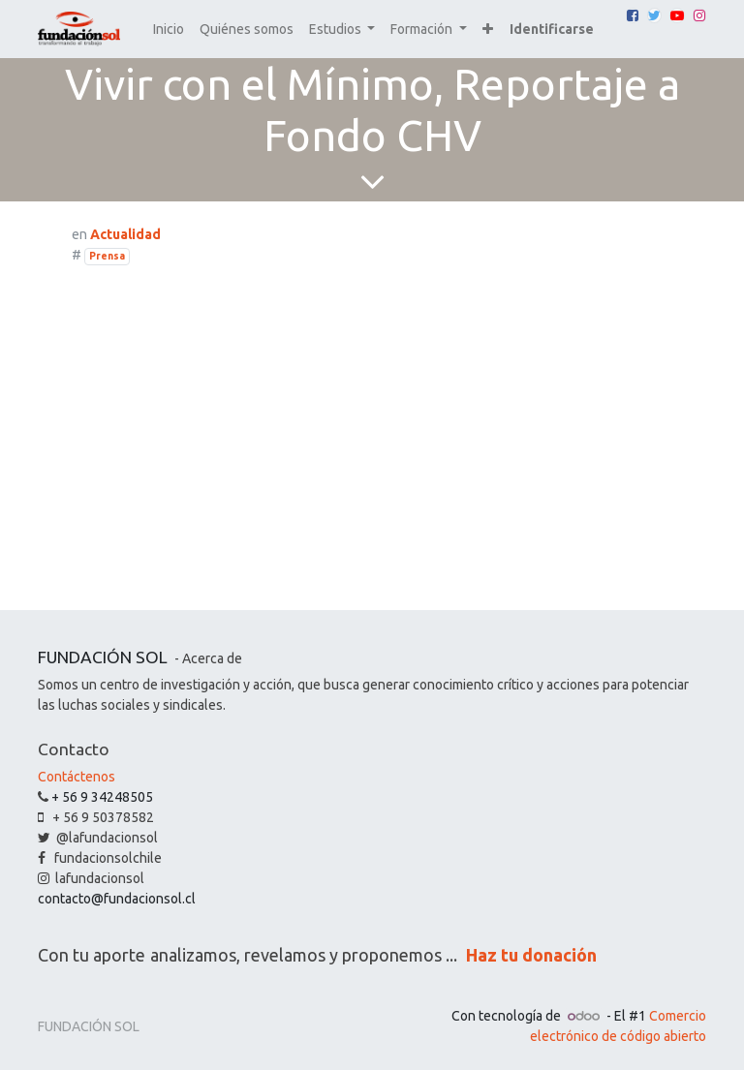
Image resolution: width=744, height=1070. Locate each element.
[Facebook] (632, 15)
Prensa (107, 255)
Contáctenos (76, 776)
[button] (488, 29)
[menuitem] (168, 29)
